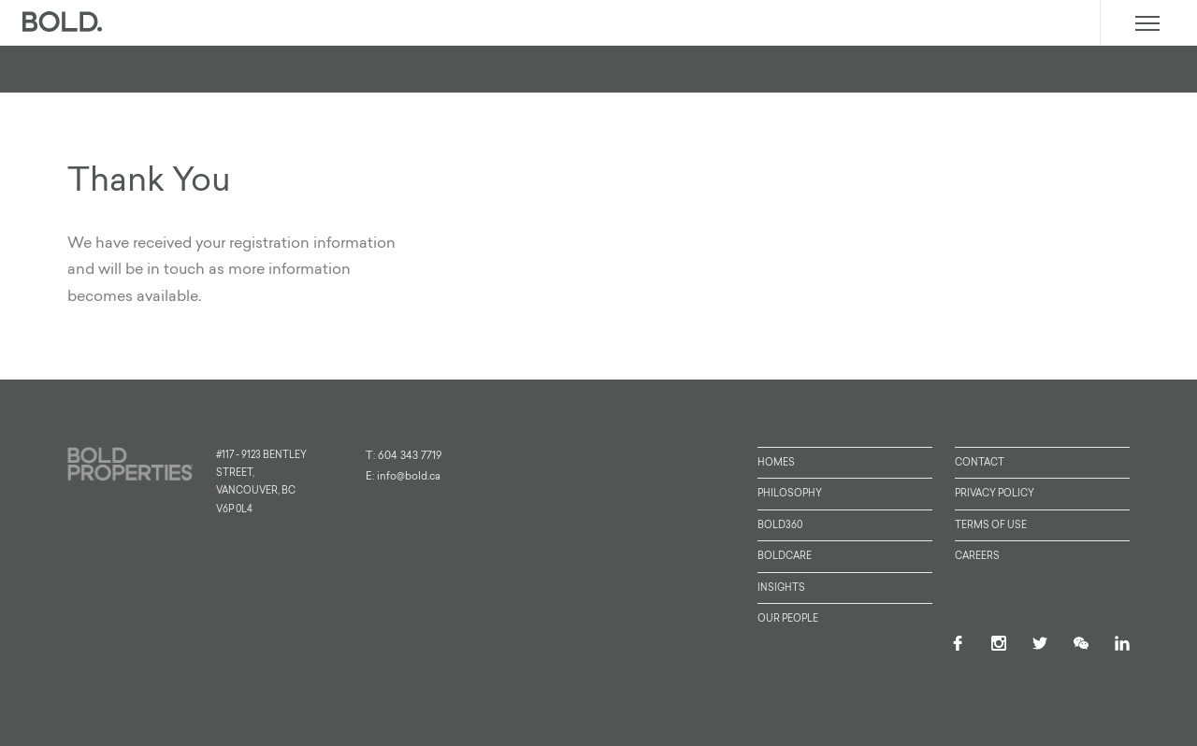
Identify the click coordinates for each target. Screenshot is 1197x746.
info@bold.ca (408, 477)
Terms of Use (991, 526)
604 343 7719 (410, 457)
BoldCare (784, 556)
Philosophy (789, 494)
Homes (776, 463)
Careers (977, 556)
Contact (979, 463)
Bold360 (779, 526)
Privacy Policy (994, 494)
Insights (781, 588)
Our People (787, 619)
